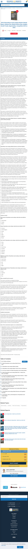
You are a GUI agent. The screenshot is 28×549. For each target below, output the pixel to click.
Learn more (3, 545)
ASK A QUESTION (14, 475)
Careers (14, 516)
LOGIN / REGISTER (14, 534)
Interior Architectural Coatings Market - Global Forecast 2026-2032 (15, 420)
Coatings (9, 405)
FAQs (14, 532)
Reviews (14, 518)
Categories (14, 522)
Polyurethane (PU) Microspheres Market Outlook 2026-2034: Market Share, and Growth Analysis (15, 439)
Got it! (20, 547)
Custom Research (14, 525)
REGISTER (14, 499)
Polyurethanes (23, 405)
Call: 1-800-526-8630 (14, 473)
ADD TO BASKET (14, 463)
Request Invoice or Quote (14, 466)
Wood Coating (3, 405)
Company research (14, 523)
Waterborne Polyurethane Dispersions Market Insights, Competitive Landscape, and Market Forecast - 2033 (15, 433)
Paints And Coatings (16, 405)
